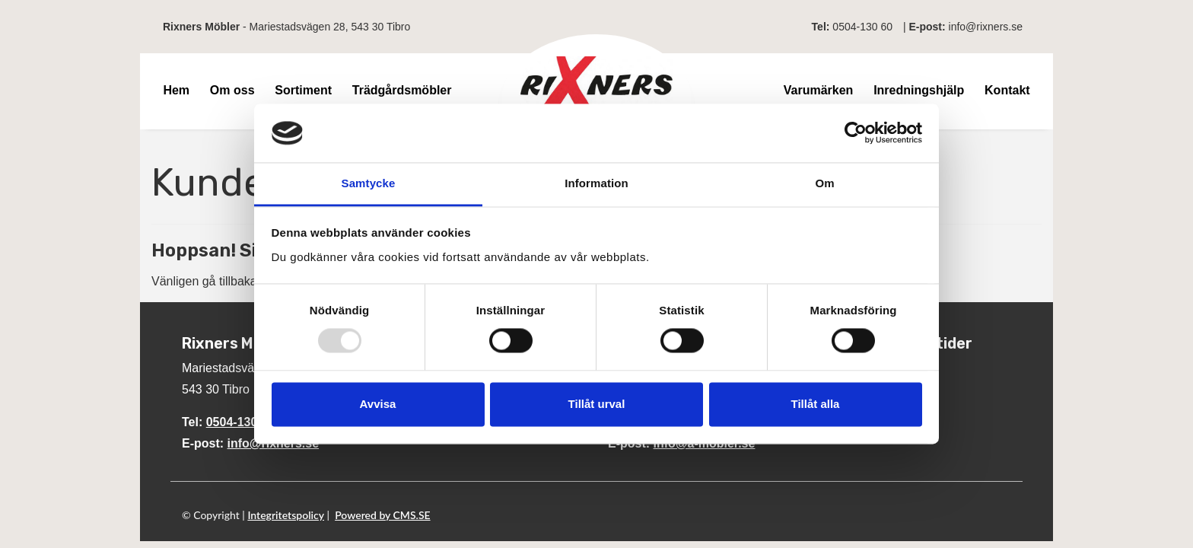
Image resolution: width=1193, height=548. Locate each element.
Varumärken (819, 90)
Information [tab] (596, 183)
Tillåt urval (596, 403)
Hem (176, 90)
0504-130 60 (862, 27)
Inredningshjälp (918, 90)
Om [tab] (824, 183)
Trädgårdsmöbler (402, 90)
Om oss (232, 90)
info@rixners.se (986, 27)
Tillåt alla (815, 403)
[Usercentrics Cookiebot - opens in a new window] (855, 133)
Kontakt (1007, 90)
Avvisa (378, 403)
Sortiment (303, 90)
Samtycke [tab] (369, 183)
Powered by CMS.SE (382, 514)
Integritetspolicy (285, 514)
